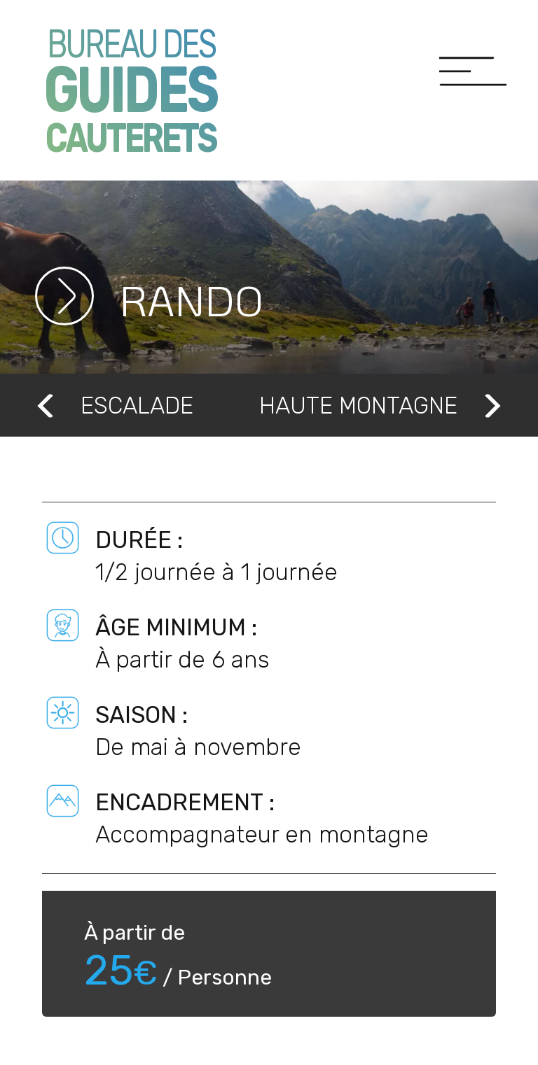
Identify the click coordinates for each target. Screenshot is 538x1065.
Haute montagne (381, 404)
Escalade (113, 404)
